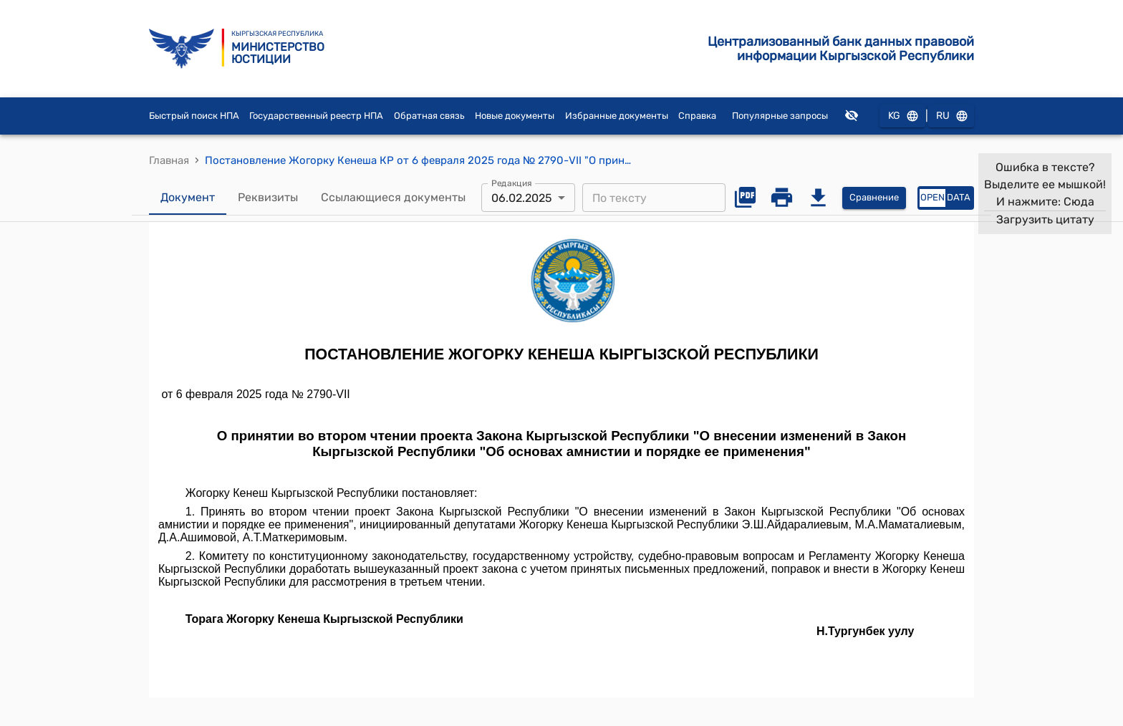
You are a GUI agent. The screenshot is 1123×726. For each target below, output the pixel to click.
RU (951, 116)
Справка (697, 115)
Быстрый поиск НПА (194, 115)
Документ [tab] (187, 197)
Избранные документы (616, 115)
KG (902, 116)
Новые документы (514, 115)
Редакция (511, 183)
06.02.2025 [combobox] (521, 198)
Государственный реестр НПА (316, 115)
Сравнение (874, 198)
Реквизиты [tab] (267, 197)
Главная (169, 160)
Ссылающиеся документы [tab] (393, 197)
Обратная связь (429, 115)
